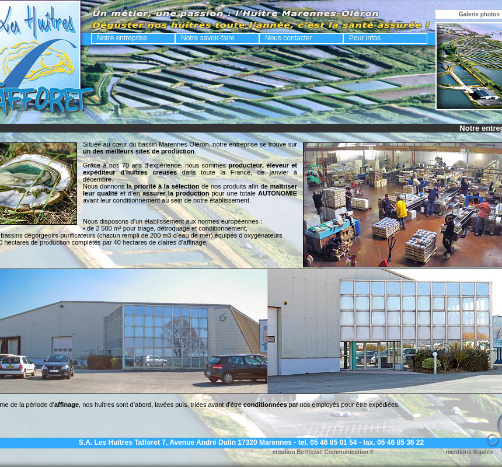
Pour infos (365, 38)
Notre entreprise (122, 38)
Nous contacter (288, 38)
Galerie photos (479, 14)
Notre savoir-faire (208, 38)
